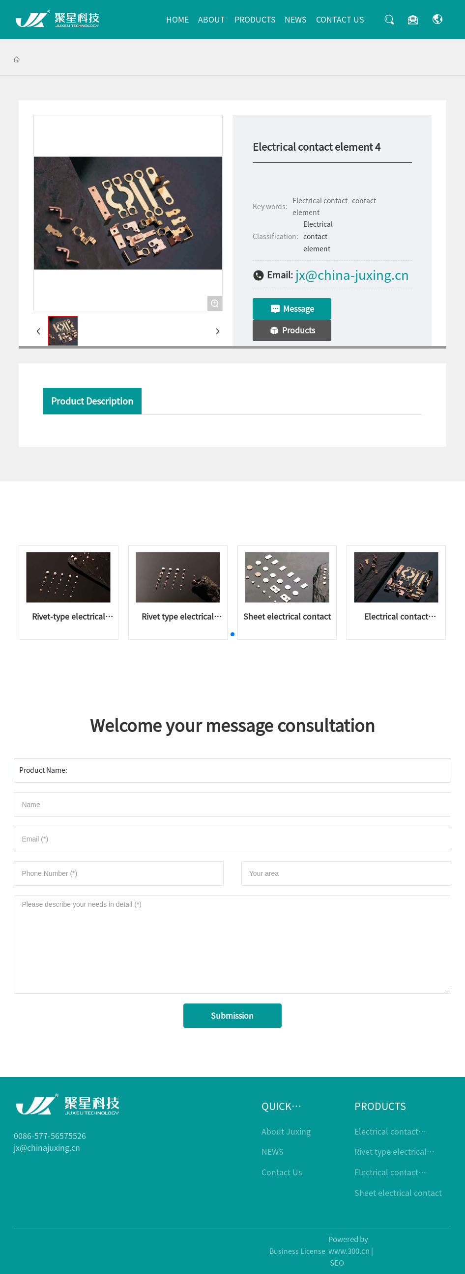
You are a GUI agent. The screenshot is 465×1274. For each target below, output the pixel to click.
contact (364, 200)
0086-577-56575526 (50, 1136)
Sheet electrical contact (287, 617)
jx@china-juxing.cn (352, 275)
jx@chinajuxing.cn (47, 1148)
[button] (232, 634)
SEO (337, 1263)
